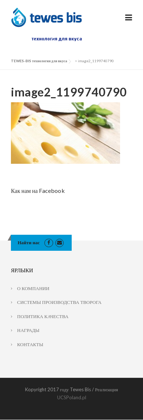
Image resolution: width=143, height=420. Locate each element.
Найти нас (29, 242)
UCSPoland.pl (71, 397)
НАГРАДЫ (28, 330)
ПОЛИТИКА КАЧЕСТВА (42, 316)
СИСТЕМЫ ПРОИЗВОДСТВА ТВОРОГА (59, 302)
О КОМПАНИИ (33, 288)
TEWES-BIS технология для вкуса (39, 61)
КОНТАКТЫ (30, 344)
